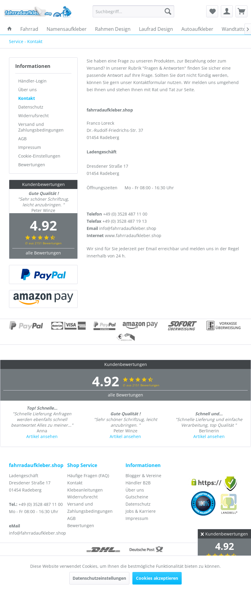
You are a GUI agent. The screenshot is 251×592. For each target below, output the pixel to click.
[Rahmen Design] (113, 29)
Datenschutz (30, 107)
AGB (22, 138)
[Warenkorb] (241, 11)
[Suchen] (168, 11)
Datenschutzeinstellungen (99, 578)
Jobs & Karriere (141, 511)
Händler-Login (32, 81)
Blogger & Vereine (143, 475)
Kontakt (26, 98)
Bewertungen (31, 164)
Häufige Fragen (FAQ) (88, 475)
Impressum (29, 147)
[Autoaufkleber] (197, 29)
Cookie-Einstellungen (39, 156)
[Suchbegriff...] (133, 11)
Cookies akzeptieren (157, 578)
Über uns (27, 89)
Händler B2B (138, 483)
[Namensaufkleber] (66, 29)
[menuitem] (133, 11)
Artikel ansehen (42, 436)
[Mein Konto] (227, 11)
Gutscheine (137, 497)
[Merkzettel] (212, 11)
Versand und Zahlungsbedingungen (41, 127)
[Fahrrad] (29, 29)
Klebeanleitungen (85, 490)
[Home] (9, 29)
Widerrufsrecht (33, 115)
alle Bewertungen (43, 253)
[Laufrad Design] (156, 29)
